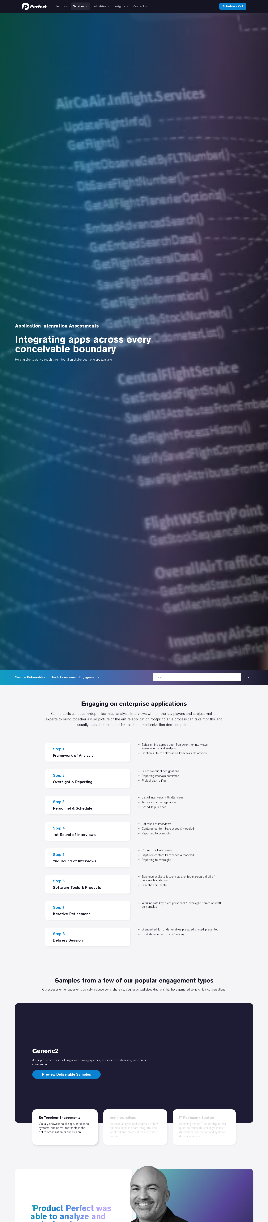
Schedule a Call (233, 6)
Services (80, 6)
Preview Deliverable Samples (66, 1074)
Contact (140, 6)
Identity (61, 6)
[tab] (65, 1127)
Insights (121, 6)
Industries (101, 6)
